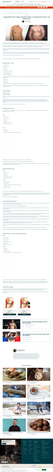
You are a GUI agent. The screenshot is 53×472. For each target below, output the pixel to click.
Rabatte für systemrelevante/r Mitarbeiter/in (46, 448)
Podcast (38, 9)
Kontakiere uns (25, 445)
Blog (29, 447)
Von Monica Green (28, 21)
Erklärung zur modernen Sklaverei (37, 447)
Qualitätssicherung (36, 445)
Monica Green (29, 339)
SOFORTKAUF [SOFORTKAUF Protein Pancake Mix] (9, 314)
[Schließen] (52, 470)
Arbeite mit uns (36, 456)
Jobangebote (35, 458)
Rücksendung (24, 448)
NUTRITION (17, 1)
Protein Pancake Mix (9, 310)
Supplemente (12, 9)
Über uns (35, 443)
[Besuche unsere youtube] (7, 462)
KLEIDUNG (22, 1)
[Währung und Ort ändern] (10, 459)
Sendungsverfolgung (25, 450)
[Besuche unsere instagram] (2, 462)
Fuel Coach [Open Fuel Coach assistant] (43, 1)
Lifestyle (32, 9)
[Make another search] (26, 11)
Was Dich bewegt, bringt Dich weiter (45, 455)
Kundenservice (25, 443)
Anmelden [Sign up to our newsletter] (4, 443)
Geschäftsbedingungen (37, 451)
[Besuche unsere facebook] (3, 462)
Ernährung (19, 9)
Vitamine (30, 453)
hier (24, 471)
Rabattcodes (43, 445)
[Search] (29, 2)
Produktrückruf (25, 453)
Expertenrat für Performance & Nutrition (37, 460)
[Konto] (47, 1)
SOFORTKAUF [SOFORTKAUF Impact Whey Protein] (24, 314)
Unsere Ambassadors (46, 9)
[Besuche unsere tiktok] (5, 462)
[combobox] (37, 2)
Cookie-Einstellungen (4, 457)
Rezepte (26, 9)
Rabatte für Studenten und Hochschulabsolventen (45, 452)
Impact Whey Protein (24, 310)
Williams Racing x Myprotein (45, 457)
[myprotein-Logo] (7, 1)
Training (5, 9)
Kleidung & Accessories (30, 445)
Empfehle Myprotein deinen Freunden (45, 443)
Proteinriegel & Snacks (31, 449)
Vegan (30, 451)
